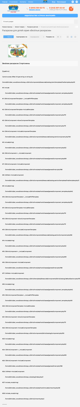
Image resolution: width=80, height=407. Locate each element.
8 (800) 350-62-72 (37, 8)
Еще (36, 2)
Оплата (30, 2)
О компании (14, 2)
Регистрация (61, 2)
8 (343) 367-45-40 (57, 8)
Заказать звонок (34, 10)
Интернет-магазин (40, 15)
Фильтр (8, 37)
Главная (4, 2)
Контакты (23, 2)
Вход (53, 2)
